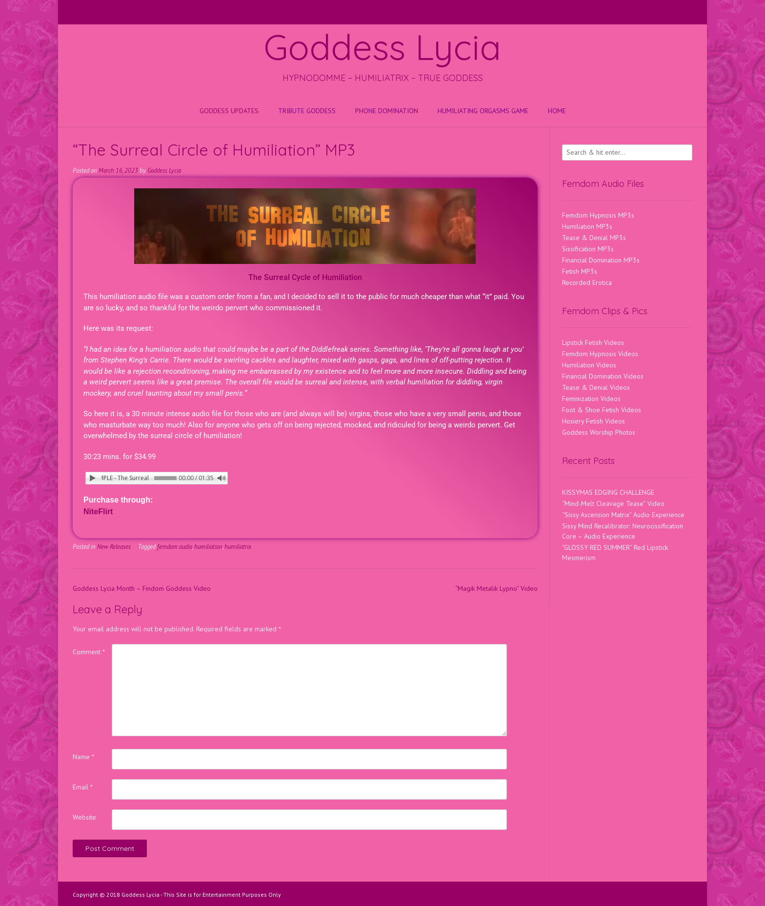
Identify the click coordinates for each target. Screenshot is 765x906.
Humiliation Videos (589, 365)
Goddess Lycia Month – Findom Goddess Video (142, 588)
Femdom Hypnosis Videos (600, 353)
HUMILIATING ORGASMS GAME (483, 110)
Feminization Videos (591, 398)
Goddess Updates (229, 110)
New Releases (114, 546)
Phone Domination (386, 110)
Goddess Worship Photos (598, 432)
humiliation (208, 546)
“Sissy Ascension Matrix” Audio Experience (623, 514)
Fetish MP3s (579, 271)
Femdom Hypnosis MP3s (598, 215)
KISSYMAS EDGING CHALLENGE (608, 492)
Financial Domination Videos (603, 376)
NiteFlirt (98, 511)
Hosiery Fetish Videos (593, 421)
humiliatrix (237, 546)
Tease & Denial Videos (596, 387)
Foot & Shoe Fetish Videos (601, 409)
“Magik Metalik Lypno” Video (496, 588)
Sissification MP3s (588, 248)
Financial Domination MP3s (601, 260)
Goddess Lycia (382, 46)
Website (84, 817)
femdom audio (174, 546)
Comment (89, 651)
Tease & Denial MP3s (594, 237)
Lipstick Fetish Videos (593, 342)
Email (83, 787)
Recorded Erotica (587, 282)
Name (83, 756)
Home (557, 110)
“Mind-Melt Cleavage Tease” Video (613, 503)
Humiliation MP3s (587, 226)
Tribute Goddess (307, 110)
